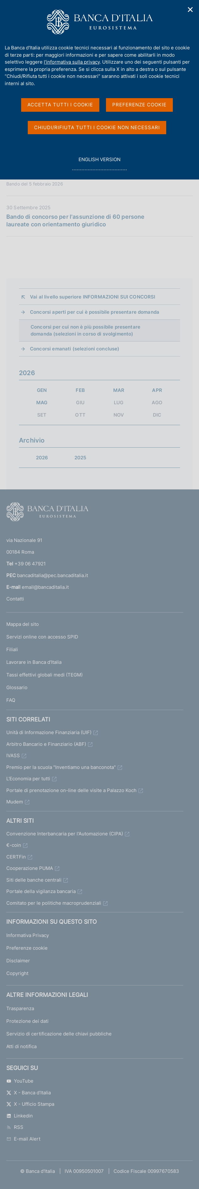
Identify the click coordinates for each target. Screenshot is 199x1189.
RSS (14, 1127)
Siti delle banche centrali (33, 880)
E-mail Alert (23, 1139)
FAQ (10, 700)
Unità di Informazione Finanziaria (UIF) (48, 732)
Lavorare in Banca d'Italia (33, 662)
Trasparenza (20, 1008)
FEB (80, 390)
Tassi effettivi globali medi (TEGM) (44, 675)
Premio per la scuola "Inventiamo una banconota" (61, 767)
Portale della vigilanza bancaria (41, 891)
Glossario (16, 687)
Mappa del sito (22, 624)
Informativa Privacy (27, 935)
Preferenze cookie (27, 948)
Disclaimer (18, 961)
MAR (118, 390)
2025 (80, 458)
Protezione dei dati (27, 1021)
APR (157, 390)
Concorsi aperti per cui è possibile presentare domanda (94, 312)
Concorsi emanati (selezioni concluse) (75, 349)
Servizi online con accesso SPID (42, 637)
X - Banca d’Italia (28, 1093)
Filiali (12, 649)
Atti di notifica (21, 1046)
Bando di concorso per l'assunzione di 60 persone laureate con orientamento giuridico (75, 220)
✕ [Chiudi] (190, 10)
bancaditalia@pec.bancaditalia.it (52, 575)
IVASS (13, 755)
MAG (41, 402)
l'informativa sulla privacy (72, 62)
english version (99, 163)
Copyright (17, 973)
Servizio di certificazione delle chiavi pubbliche (59, 1034)
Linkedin (19, 1116)
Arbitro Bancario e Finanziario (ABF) (46, 744)
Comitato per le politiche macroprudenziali (53, 903)
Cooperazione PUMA (29, 868)
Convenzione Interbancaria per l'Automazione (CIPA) (64, 834)
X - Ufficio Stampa (30, 1104)
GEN (42, 390)
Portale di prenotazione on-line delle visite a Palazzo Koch (71, 790)
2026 (42, 458)
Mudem (14, 802)
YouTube (19, 1081)
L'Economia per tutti (28, 779)
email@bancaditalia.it (45, 587)
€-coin (13, 845)
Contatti (15, 599)
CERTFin (16, 857)
